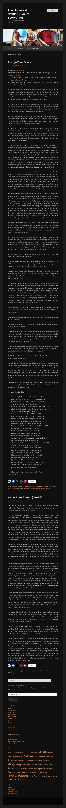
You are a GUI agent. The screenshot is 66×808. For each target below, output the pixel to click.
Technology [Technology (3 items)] (26, 772)
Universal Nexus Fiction (32, 48)
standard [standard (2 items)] (50, 768)
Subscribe (13, 700)
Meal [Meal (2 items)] (41, 760)
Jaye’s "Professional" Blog (16, 741)
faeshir (28, 671)
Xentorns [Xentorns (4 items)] (19, 779)
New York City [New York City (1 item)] (44, 764)
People (15, 486)
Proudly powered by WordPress (33, 801)
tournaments (12, 106)
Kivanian (18, 266)
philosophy (31, 510)
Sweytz (29, 488)
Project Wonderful (13, 734)
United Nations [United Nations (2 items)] (47, 776)
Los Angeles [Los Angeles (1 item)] (27, 760)
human (32, 283)
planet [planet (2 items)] (51, 764)
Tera (37, 488)
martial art (11, 510)
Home (10, 48)
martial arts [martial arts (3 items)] (35, 760)
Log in (9, 787)
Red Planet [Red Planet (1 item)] (16, 768)
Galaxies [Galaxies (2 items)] (15, 756)
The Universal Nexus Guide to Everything (18, 14)
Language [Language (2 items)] (19, 760)
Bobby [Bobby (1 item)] (15, 752)
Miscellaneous (17, 671)
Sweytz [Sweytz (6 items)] (11, 772)
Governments (12, 710)
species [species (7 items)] (42, 768)
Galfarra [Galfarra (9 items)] (28, 756)
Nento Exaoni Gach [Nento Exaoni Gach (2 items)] (34, 764)
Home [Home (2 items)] (44, 756)
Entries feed (11, 789)
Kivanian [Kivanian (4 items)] (12, 760)
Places (10, 721)
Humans (53, 283)
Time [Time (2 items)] (31, 776)
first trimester (41, 293)
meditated (26, 522)
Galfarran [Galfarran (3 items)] (38, 757)
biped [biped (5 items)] (10, 752)
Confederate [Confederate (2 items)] (32, 752)
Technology (11, 727)
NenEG (56, 109)
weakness (55, 580)
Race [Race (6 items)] (10, 768)
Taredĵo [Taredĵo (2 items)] (18, 772)
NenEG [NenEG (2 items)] (24, 764)
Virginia (48, 488)
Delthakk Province (27, 486)
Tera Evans (42, 488)
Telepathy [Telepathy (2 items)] (35, 772)
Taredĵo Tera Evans (19, 62)
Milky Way (17, 75)
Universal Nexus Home (15, 744)
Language (11, 712)
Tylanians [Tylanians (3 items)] (38, 776)
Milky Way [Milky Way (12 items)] (15, 764)
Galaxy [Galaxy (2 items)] (20, 756)
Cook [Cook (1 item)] (38, 752)
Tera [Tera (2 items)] (40, 772)
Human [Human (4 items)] (50, 756)
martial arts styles (32, 629)
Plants (9, 723)
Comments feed (12, 791)
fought (21, 554)
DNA (24, 184)
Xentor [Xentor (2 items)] (55, 776)
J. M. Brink (25, 66)
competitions (23, 106)
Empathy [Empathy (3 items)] (50, 752)
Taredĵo (23, 85)
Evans (34, 486)
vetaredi (16, 264)
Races (9, 725)
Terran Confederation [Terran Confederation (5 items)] (18, 776)
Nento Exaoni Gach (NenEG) (25, 497)
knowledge (33, 534)
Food (9, 708)
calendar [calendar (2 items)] (20, 752)
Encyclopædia (19, 48)
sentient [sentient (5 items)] (23, 768)
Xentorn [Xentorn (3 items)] (11, 779)
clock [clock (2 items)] (26, 752)
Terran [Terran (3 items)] (44, 772)
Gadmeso (19, 70)
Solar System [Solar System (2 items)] (32, 768)
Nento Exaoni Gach (17, 488)
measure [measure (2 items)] (47, 760)
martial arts (46, 486)
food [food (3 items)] (9, 757)
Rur (25, 488)
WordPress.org (12, 793)
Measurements (12, 714)
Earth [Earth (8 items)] (43, 752)
